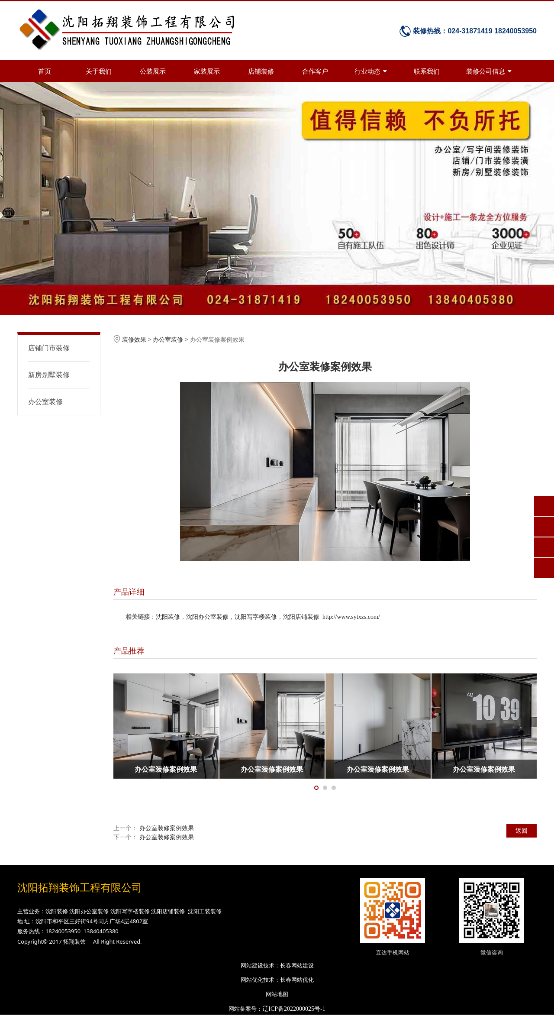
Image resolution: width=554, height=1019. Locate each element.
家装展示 (207, 71)
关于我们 (99, 71)
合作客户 (315, 71)
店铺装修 (261, 71)
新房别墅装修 (49, 374)
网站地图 (277, 994)
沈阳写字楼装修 (256, 617)
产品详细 (129, 591)
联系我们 (427, 71)
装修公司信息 (489, 71)
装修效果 (134, 339)
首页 (44, 71)
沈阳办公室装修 (207, 617)
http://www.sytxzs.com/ (351, 617)
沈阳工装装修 (205, 911)
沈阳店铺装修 (301, 617)
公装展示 (153, 71)
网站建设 (252, 965)
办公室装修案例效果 (166, 828)
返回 (521, 830)
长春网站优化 (297, 979)
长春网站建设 (297, 965)
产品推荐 (129, 650)
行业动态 (370, 71)
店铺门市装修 (49, 348)
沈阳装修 (168, 617)
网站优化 (252, 979)
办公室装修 (45, 401)
